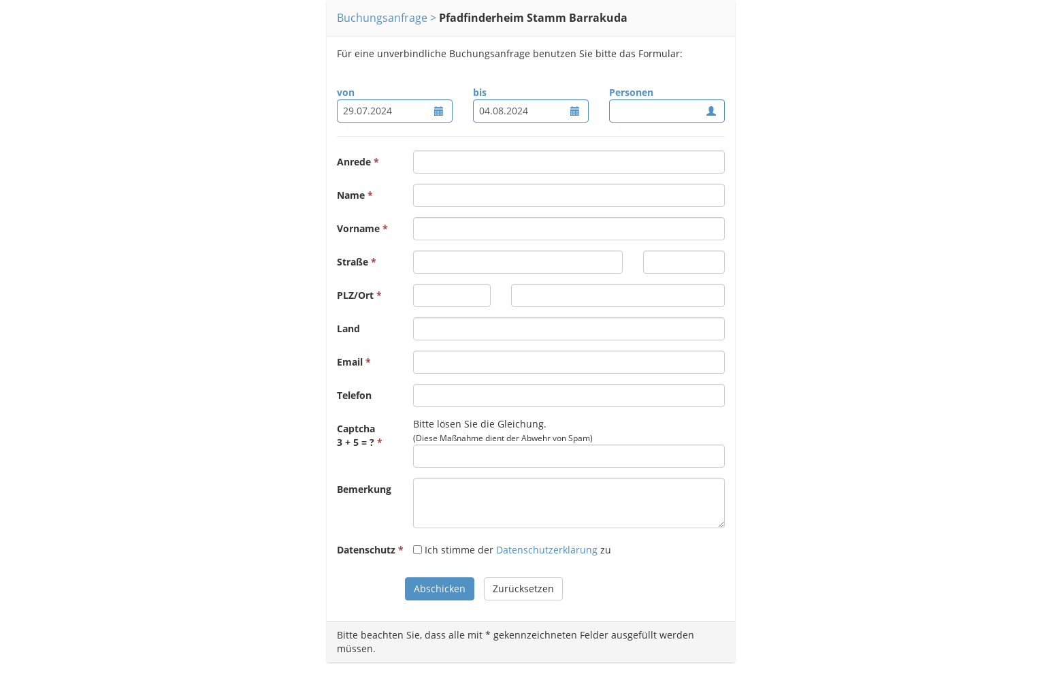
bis (480, 92)
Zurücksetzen (523, 588)
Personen (631, 92)
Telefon (354, 395)
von (346, 92)
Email (350, 361)
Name (351, 195)
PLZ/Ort (355, 295)
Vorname (358, 228)
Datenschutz (366, 549)
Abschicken (440, 588)
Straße (352, 261)
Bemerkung (364, 489)
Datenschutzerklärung (547, 549)
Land (348, 328)
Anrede (354, 161)
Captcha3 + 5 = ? (356, 435)
